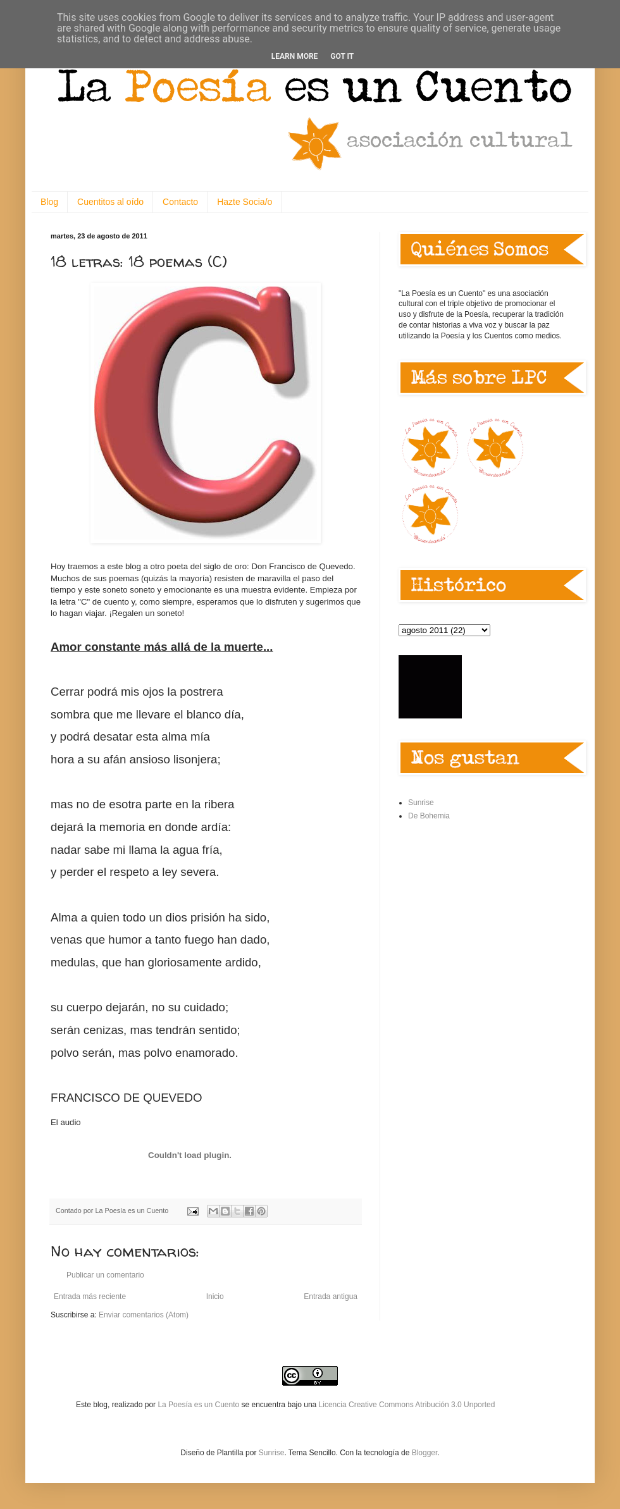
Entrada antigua (330, 1296)
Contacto (180, 202)
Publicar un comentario (105, 1275)
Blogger (425, 1452)
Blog (49, 202)
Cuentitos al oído (110, 202)
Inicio (215, 1296)
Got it (342, 56)
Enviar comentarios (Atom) (144, 1314)
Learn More (294, 56)
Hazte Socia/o (244, 202)
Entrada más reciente (90, 1296)
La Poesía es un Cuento (199, 1404)
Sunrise (421, 802)
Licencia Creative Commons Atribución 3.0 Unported (407, 1404)
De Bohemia (429, 815)
